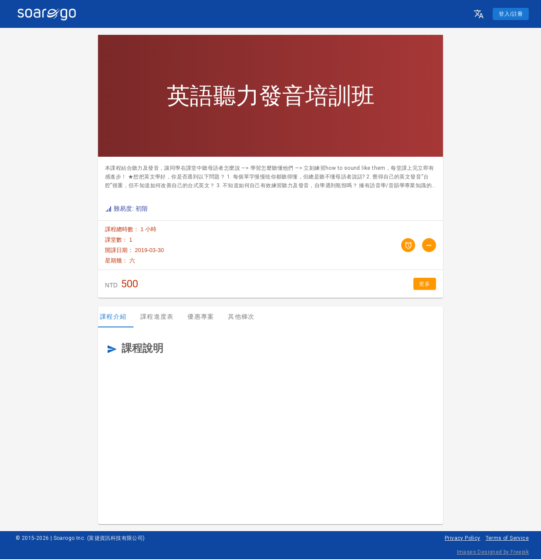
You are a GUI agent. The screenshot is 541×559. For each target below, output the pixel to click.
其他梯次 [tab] (246, 316)
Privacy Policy (462, 538)
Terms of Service (507, 538)
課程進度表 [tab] (162, 316)
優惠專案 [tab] (206, 316)
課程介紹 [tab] (118, 316)
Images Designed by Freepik (493, 552)
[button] (478, 13)
